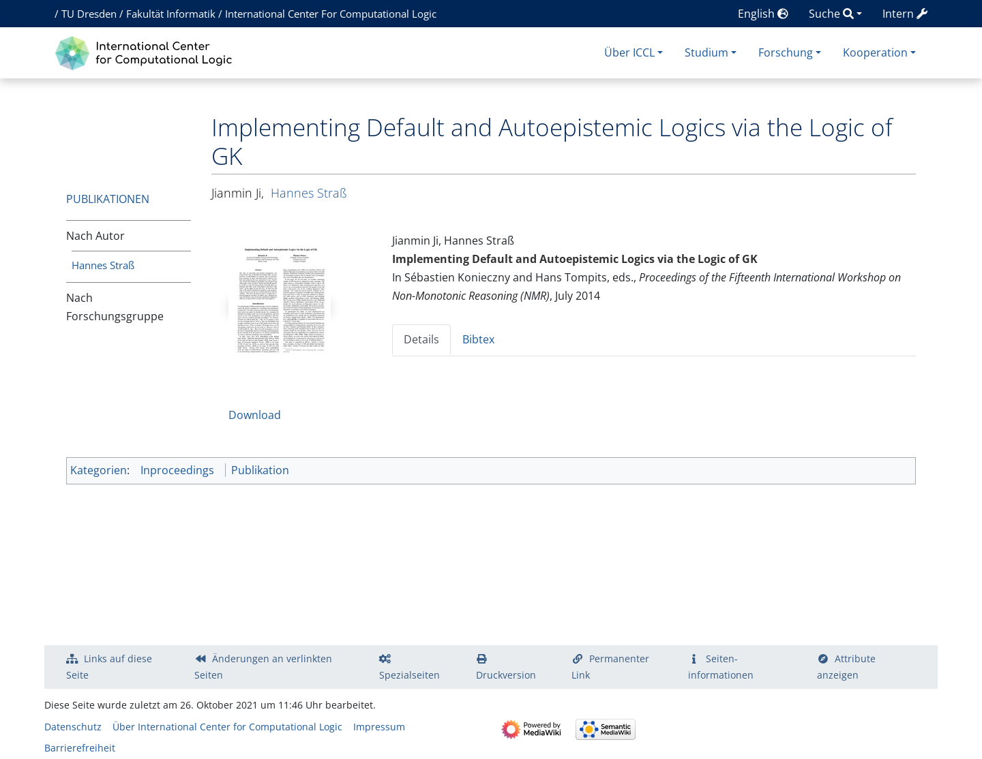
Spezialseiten (409, 674)
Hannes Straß (103, 265)
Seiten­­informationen (721, 666)
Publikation (260, 470)
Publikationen (107, 198)
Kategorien (98, 470)
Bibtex (478, 339)
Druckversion (506, 674)
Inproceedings (177, 470)
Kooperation (875, 52)
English (763, 13)
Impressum (379, 726)
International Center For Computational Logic (330, 13)
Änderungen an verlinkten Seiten (263, 666)
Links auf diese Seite (109, 666)
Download (254, 414)
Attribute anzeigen (846, 666)
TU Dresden (89, 13)
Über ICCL (629, 52)
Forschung (785, 52)
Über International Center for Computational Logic (227, 726)
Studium (706, 52)
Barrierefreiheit (79, 747)
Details (421, 339)
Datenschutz (73, 726)
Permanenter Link (610, 666)
